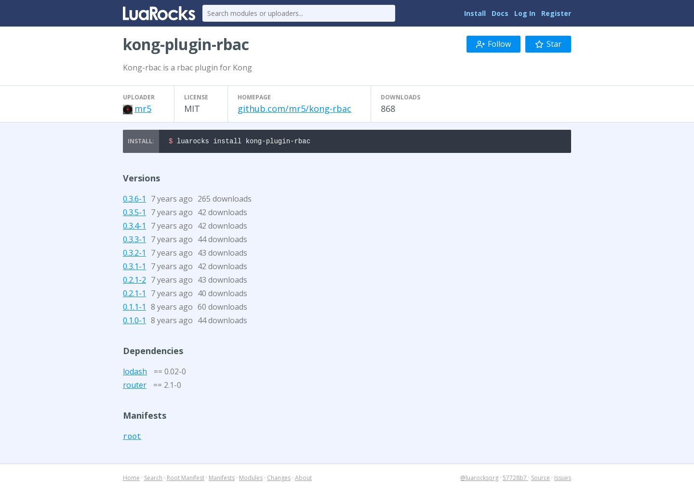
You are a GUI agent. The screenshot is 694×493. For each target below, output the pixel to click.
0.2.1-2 (134, 281)
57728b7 (515, 479)
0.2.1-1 (134, 294)
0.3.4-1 (134, 227)
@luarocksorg (479, 479)
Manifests (222, 479)
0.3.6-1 (134, 200)
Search (153, 479)
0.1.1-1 (134, 308)
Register (556, 13)
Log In (524, 13)
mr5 (142, 108)
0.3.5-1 (134, 213)
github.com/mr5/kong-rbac (294, 108)
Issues (562, 479)
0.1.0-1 (134, 321)
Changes (279, 479)
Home (131, 479)
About (303, 479)
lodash (135, 373)
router (135, 386)
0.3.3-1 (134, 240)
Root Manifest (185, 479)
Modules (251, 479)
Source (540, 479)
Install (475, 13)
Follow (493, 44)
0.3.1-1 (134, 267)
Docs (500, 13)
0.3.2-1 (134, 254)
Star (548, 44)
